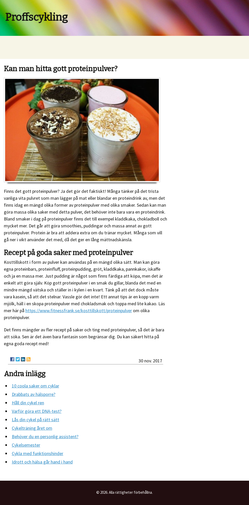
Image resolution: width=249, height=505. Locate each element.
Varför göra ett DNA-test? (36, 411)
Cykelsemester (26, 445)
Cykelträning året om (32, 428)
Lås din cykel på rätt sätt (35, 420)
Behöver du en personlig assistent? (45, 436)
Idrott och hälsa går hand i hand (42, 462)
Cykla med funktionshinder (37, 453)
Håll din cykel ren (28, 403)
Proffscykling (36, 17)
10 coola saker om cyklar (35, 386)
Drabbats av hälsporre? (33, 394)
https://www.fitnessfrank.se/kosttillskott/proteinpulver (78, 310)
